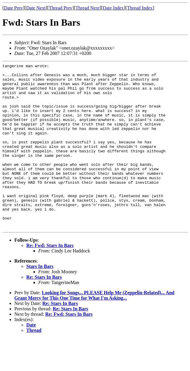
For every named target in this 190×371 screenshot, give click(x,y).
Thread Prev (60, 7)
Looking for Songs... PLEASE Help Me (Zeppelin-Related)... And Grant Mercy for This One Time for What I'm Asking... (94, 328)
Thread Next (87, 7)
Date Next (36, 7)
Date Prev (13, 7)
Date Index (113, 7)
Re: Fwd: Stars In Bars (49, 278)
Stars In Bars (39, 299)
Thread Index (140, 7)
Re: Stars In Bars (44, 310)
